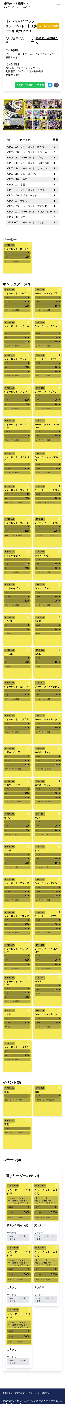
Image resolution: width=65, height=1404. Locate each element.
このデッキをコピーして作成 (30, 85)
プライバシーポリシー (40, 1393)
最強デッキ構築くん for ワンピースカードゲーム (31, 1400)
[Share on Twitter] (50, 85)
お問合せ (7, 1393)
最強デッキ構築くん (17, 5)
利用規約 (20, 1393)
